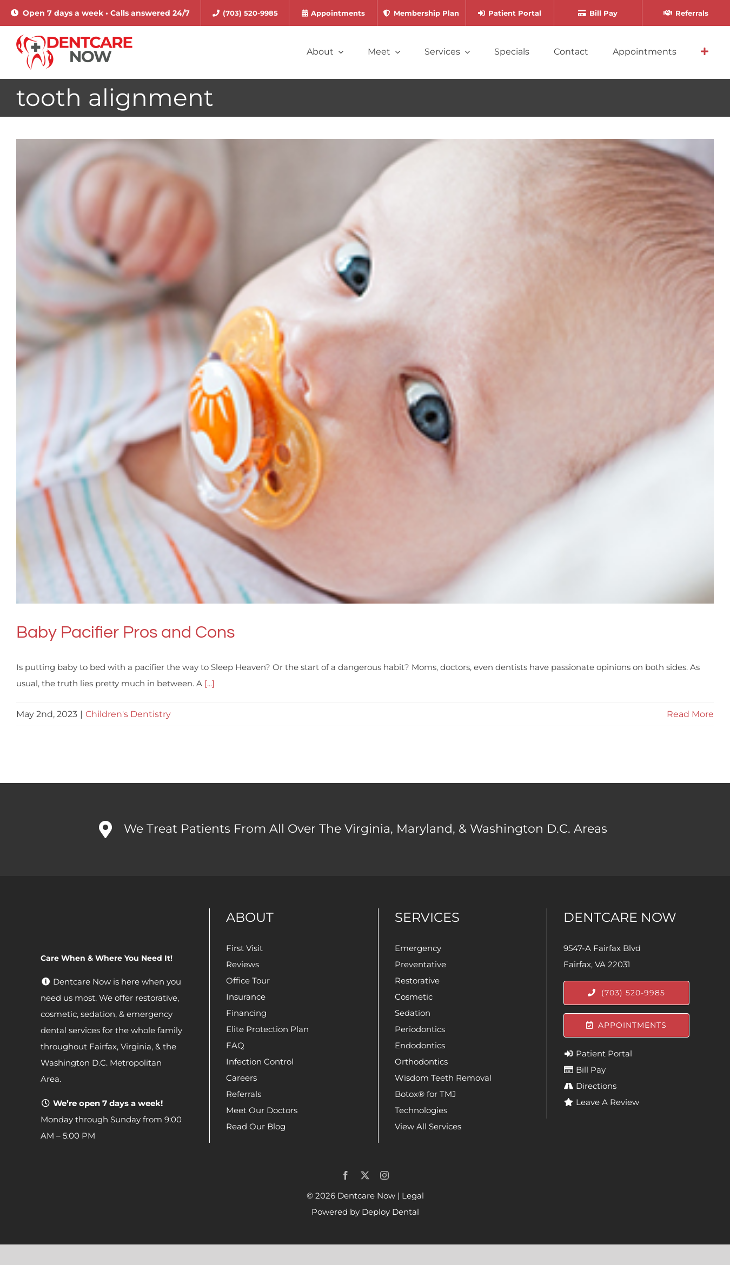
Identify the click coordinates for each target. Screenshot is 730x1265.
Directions (596, 1086)
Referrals (243, 1094)
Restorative (417, 980)
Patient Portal (604, 1053)
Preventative (420, 964)
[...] (209, 683)
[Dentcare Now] (75, 39)
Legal (413, 1195)
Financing (246, 1013)
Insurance (246, 997)
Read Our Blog (256, 1126)
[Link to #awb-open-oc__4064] (704, 52)
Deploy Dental (390, 1212)
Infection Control (260, 1061)
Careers (241, 1078)
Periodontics (420, 1029)
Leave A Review (607, 1102)
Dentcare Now (366, 1195)
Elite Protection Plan (267, 1029)
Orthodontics (421, 1061)
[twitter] (365, 1175)
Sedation (412, 1013)
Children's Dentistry (128, 714)
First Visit (244, 948)
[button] (365, 829)
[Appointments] (626, 1025)
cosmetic (59, 1014)
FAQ (235, 1045)
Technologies (421, 1110)
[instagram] (384, 1175)
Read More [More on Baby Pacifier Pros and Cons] (690, 714)
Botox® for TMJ (425, 1094)
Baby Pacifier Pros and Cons (125, 632)
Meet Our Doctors (261, 1110)
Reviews (242, 964)
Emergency (418, 948)
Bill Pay (591, 1070)
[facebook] (345, 1175)
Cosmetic (414, 997)
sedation (98, 1014)
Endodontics (420, 1045)
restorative (156, 998)
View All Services (428, 1126)
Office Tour (248, 980)
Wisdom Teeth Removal (443, 1078)
